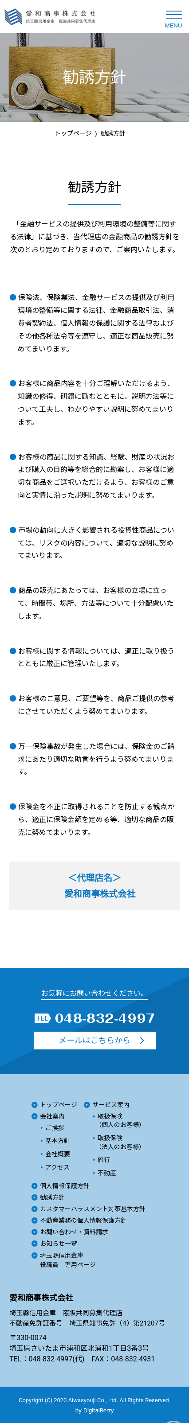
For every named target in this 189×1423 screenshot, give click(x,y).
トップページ (73, 133)
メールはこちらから (94, 1040)
